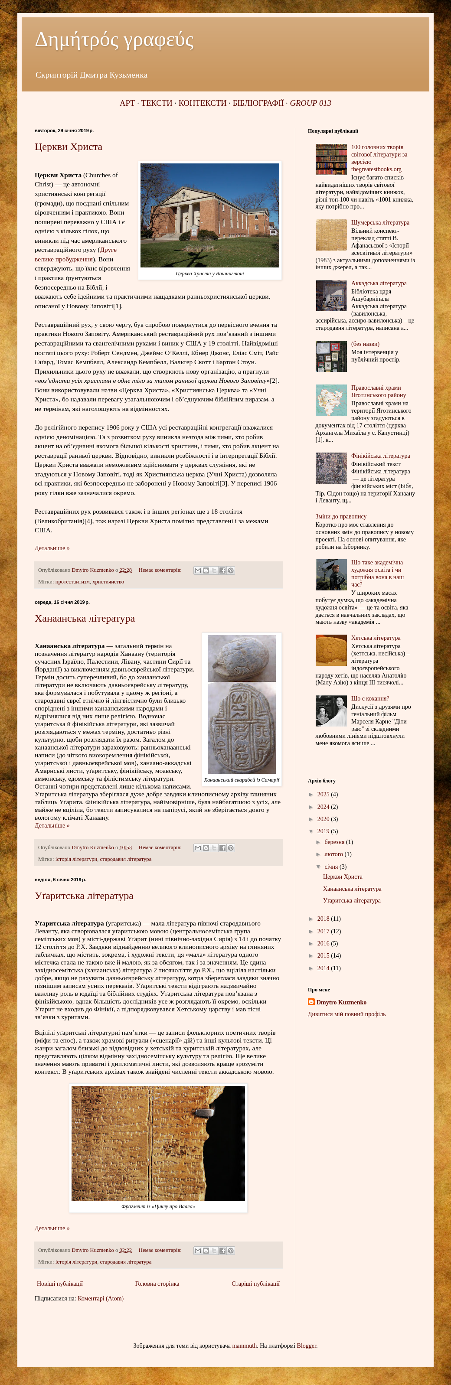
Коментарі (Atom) (101, 1298)
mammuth (244, 1346)
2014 (324, 968)
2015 (324, 955)
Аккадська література (379, 283)
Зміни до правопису (341, 516)
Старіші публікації (256, 1284)
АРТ (127, 103)
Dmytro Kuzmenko (341, 1002)
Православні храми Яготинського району (378, 391)
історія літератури (77, 859)
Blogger (306, 1346)
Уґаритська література (84, 895)
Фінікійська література (380, 456)
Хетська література (376, 638)
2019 (324, 831)
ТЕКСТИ (157, 103)
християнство (108, 582)
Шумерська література (380, 222)
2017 (324, 931)
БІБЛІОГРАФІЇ (258, 103)
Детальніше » (52, 548)
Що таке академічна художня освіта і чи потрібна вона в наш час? (377, 573)
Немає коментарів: (161, 570)
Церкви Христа (68, 146)
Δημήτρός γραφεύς (114, 38)
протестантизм (73, 582)
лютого (334, 854)
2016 (324, 943)
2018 (324, 919)
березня (335, 842)
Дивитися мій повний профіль (347, 1014)
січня (332, 867)
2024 (324, 807)
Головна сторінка (157, 1284)
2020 (324, 819)
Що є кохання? (370, 698)
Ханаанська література (85, 618)
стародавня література (126, 859)
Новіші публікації (60, 1284)
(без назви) (365, 344)
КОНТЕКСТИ (203, 103)
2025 (324, 794)
